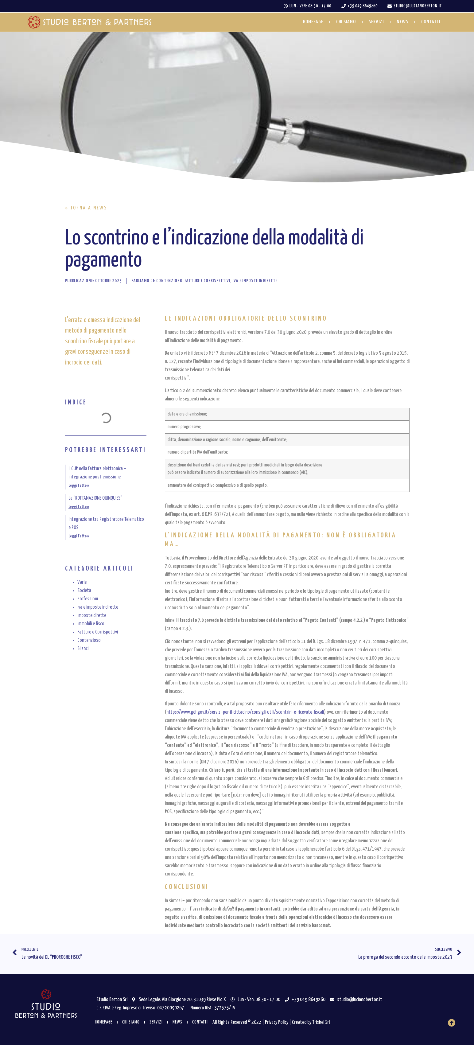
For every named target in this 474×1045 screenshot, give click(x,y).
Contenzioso (89, 640)
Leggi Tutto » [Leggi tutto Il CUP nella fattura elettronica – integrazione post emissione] (78, 486)
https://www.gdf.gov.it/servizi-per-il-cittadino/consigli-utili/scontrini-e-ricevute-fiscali (245, 712)
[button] (86, 208)
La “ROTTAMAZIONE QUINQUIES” (95, 498)
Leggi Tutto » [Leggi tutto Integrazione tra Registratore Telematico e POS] (78, 536)
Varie (82, 582)
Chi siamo (346, 22)
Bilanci (82, 648)
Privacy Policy (276, 1022)
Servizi (376, 22)
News (402, 22)
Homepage (313, 22)
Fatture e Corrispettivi (97, 632)
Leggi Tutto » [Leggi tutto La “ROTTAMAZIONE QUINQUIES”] (78, 507)
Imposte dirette (91, 615)
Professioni (87, 599)
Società (84, 590)
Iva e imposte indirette (97, 607)
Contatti (430, 22)
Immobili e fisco (90, 623)
